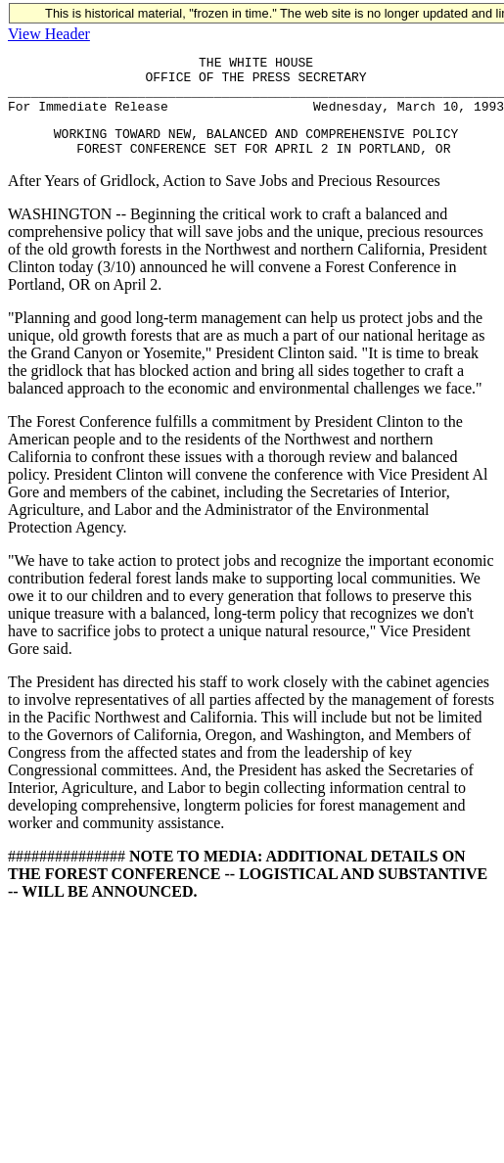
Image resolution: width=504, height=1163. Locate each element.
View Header (49, 33)
